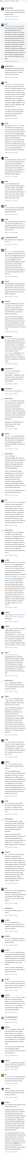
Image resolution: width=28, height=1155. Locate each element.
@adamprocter (9, 371)
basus (6, 157)
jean (6, 24)
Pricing (12, 1)
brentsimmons (9, 368)
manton (7, 281)
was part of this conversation (16, 616)
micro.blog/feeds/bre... (11, 373)
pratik (6, 123)
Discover (7, 1)
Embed (15, 19)
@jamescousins (9, 436)
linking (22, 1143)
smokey (7, 560)
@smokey (7, 742)
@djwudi (7, 682)
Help (17, 1)
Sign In (2, 1)
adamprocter (8, 336)
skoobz (7, 979)
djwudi (7, 652)
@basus (7, 183)
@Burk (7, 766)
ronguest (7, 301)
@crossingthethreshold (19, 614)
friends (22, 596)
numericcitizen (9, 8)
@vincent (15, 634)
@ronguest (19, 602)
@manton (7, 241)
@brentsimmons (9, 353)
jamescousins (9, 398)
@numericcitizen (9, 26)
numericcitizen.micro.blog (11, 16)
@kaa (23, 644)
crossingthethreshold (11, 237)
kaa (6, 205)
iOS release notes (11, 1005)
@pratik (7, 159)
